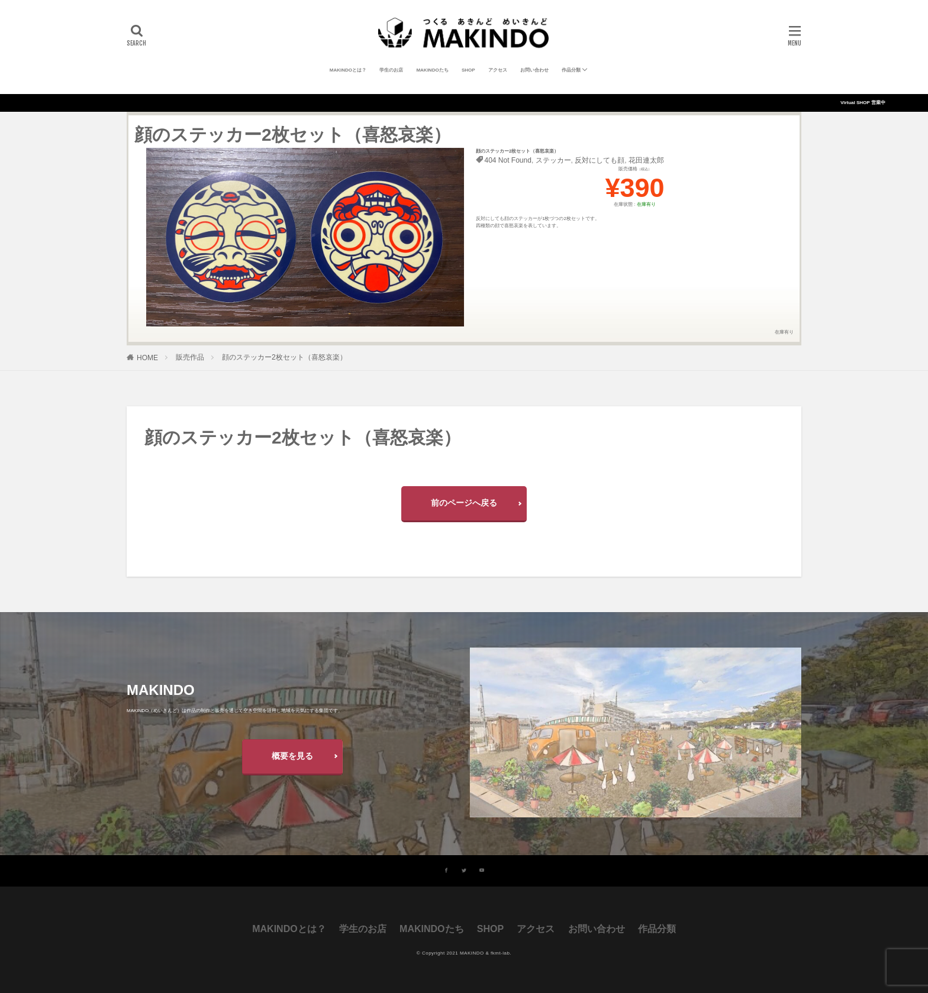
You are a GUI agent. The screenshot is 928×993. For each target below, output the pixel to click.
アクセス (497, 70)
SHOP (468, 70)
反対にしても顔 (599, 160)
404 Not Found (508, 160)
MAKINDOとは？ (348, 70)
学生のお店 (391, 70)
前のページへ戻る (464, 502)
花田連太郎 (646, 160)
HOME (147, 358)
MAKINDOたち (432, 70)
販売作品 (190, 357)
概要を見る (292, 756)
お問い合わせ (534, 70)
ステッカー (553, 160)
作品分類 (571, 70)
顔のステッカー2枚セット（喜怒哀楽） (284, 357)
